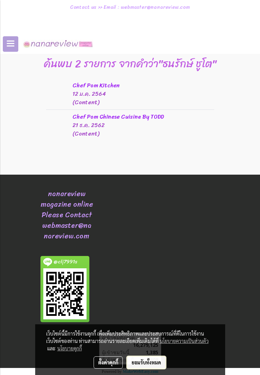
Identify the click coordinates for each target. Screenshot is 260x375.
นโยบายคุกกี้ (69, 348)
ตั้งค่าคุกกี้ (108, 362)
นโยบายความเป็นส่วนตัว (184, 341)
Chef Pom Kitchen (96, 85)
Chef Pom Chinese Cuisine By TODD (118, 117)
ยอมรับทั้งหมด (146, 362)
